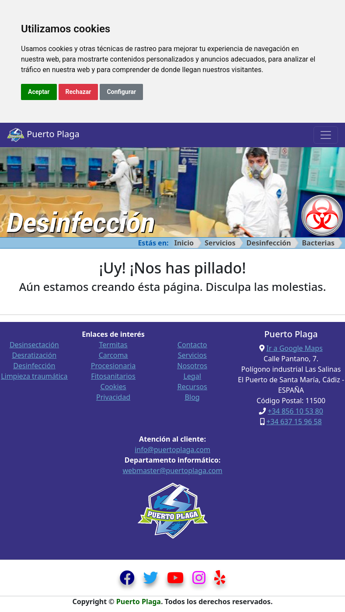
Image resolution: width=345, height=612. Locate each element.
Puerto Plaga (43, 135)
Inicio (184, 243)
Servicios (220, 243)
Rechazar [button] (78, 91)
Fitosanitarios (113, 376)
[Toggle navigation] (326, 135)
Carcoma (113, 355)
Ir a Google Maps (294, 348)
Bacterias (318, 243)
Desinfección (269, 243)
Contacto (192, 344)
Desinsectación (34, 344)
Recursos (192, 386)
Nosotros (192, 365)
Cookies (113, 386)
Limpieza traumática (34, 376)
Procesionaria (113, 365)
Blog (192, 397)
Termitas (113, 344)
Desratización (34, 355)
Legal (192, 376)
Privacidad (113, 397)
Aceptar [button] (39, 91)
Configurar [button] (121, 91)
